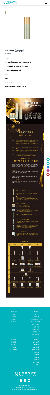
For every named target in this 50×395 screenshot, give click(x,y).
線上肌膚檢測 (13, 349)
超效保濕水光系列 (36, 327)
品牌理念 (13, 316)
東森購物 (36, 354)
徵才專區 (13, 344)
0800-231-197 (27, 385)
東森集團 (36, 352)
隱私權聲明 (14, 322)
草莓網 (36, 364)
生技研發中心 (13, 319)
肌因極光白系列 (36, 329)
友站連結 (36, 339)
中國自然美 (36, 344)
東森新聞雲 (36, 362)
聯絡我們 (13, 347)
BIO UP (36, 314)
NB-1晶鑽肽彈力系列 (36, 319)
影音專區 (13, 342)
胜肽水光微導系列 (36, 322)
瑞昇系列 (36, 316)
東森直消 (36, 357)
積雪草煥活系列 (36, 324)
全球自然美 (36, 342)
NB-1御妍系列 (36, 334)
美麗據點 (13, 339)
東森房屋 (36, 359)
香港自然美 (36, 347)
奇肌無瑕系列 (36, 332)
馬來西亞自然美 (36, 349)
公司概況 (13, 314)
